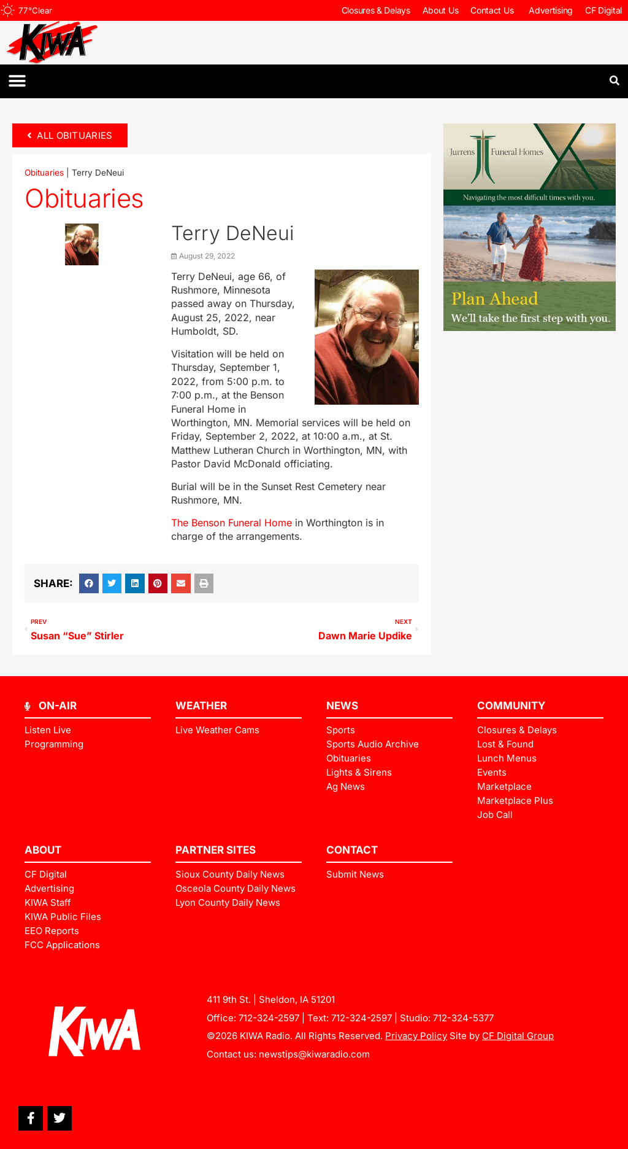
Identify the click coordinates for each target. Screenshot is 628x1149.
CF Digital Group (518, 1036)
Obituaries (44, 172)
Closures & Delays (376, 10)
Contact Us (493, 10)
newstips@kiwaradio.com (314, 1054)
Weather (201, 705)
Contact (352, 850)
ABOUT (43, 850)
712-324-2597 (269, 1018)
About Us (441, 10)
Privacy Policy (416, 1036)
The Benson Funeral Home (231, 522)
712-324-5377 (463, 1018)
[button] (17, 81)
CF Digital (603, 10)
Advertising (551, 10)
